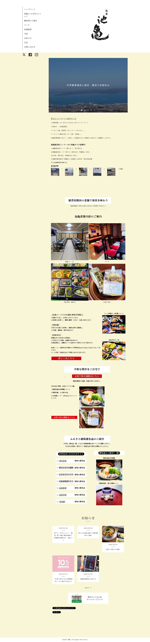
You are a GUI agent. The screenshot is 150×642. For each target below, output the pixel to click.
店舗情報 (28, 29)
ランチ (27, 25)
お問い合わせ (29, 47)
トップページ (29, 9)
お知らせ (28, 38)
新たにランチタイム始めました (63, 119)
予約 (26, 34)
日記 (26, 43)
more (88, 587)
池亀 (69, 639)
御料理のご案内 (30, 21)
